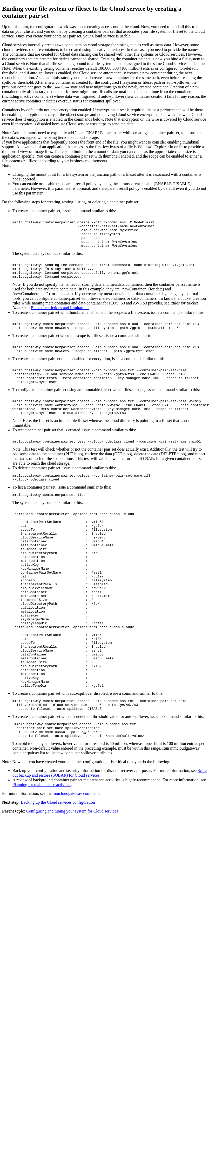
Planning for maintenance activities (41, 852)
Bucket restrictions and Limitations (60, 318)
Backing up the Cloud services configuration (58, 870)
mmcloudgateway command (76, 861)
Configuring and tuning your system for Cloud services (72, 879)
